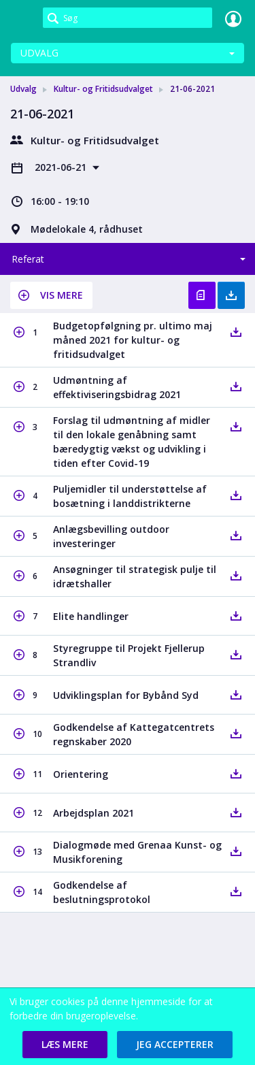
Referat (28, 258)
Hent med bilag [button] (231, 295)
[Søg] (127, 17)
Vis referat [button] (202, 295)
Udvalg (39, 52)
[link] (22, 18)
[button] (51, 295)
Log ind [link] (233, 18)
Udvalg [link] (23, 89)
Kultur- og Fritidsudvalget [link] (103, 89)
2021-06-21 (62, 167)
